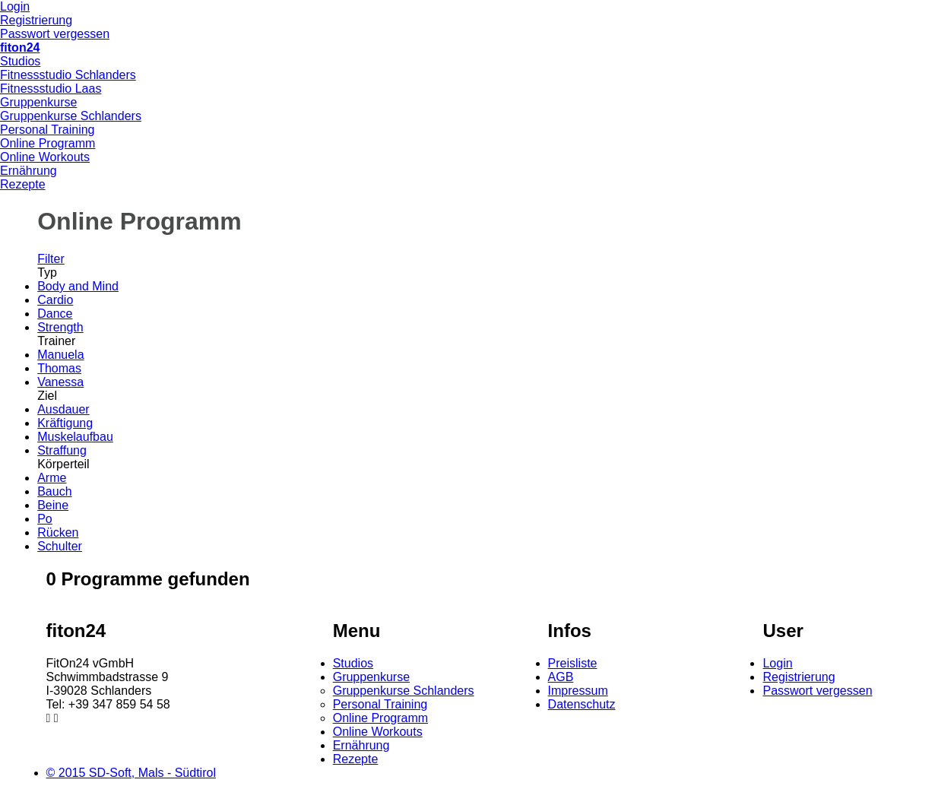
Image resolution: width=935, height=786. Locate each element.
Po (44, 518)
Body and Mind (78, 286)
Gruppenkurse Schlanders (70, 115)
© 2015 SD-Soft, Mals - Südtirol (131, 772)
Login (15, 6)
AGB (561, 676)
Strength (60, 327)
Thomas (59, 368)
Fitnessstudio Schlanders (68, 74)
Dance (54, 313)
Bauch (54, 491)
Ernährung (28, 170)
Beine (52, 505)
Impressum (578, 690)
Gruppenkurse (38, 102)
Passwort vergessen (54, 33)
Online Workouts (45, 157)
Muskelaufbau (75, 436)
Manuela (60, 354)
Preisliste (572, 663)
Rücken (57, 532)
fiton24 (20, 47)
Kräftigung (65, 423)
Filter (51, 258)
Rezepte (23, 184)
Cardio (55, 299)
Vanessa (60, 382)
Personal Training (47, 129)
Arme (51, 477)
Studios (20, 61)
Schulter (59, 546)
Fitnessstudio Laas (50, 88)
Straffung (62, 450)
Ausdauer (63, 409)
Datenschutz (582, 704)
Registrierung (36, 20)
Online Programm (47, 143)
